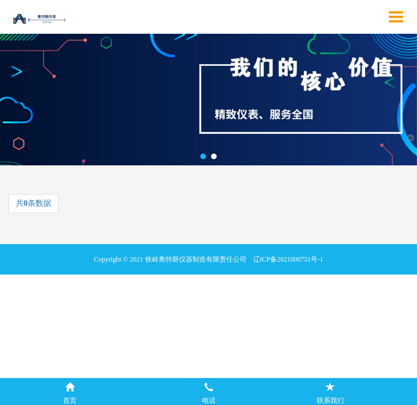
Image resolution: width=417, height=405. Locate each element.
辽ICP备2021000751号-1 (288, 259)
